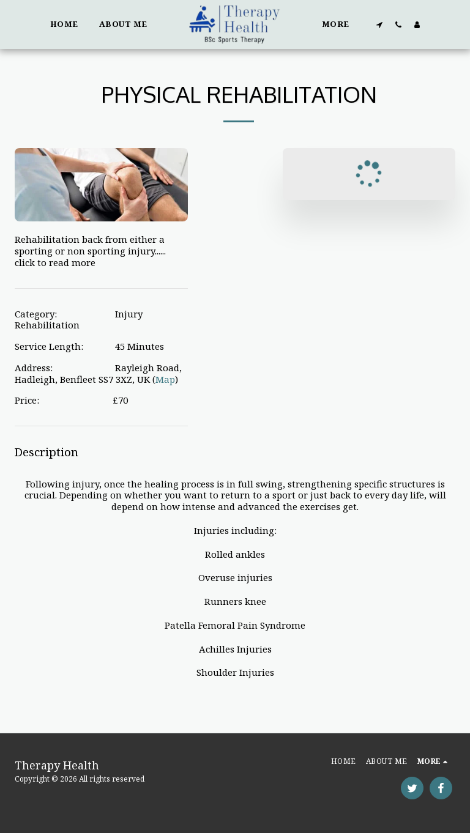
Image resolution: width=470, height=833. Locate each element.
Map (165, 379)
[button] (380, 24)
